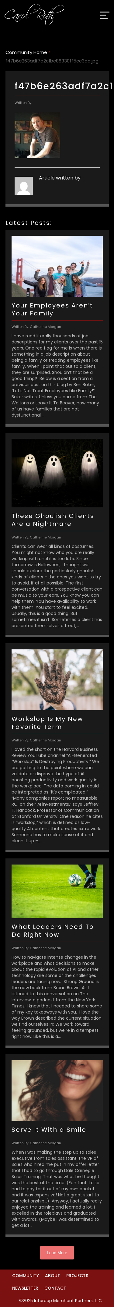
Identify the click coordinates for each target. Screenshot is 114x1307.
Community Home (26, 52)
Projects (77, 1276)
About (52, 1276)
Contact (55, 1288)
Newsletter (25, 1288)
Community (25, 1276)
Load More (57, 1252)
